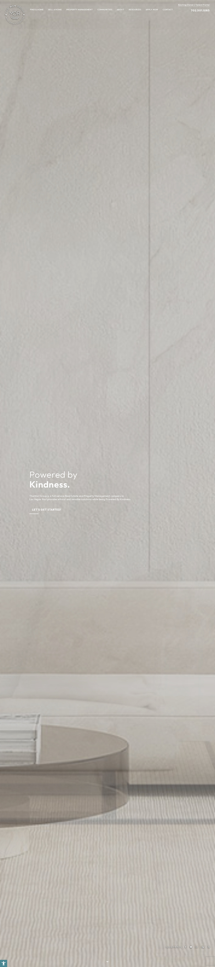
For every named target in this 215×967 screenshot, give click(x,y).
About (120, 10)
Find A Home (37, 10)
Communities (104, 10)
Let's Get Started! (46, 509)
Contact (168, 10)
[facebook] (185, 947)
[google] (203, 947)
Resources (135, 10)
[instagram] (197, 947)
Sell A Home (55, 10)
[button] (3, 963)
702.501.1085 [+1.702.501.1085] (200, 10)
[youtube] (191, 947)
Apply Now (152, 10)
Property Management (79, 10)
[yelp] (209, 947)
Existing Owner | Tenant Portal (194, 4)
